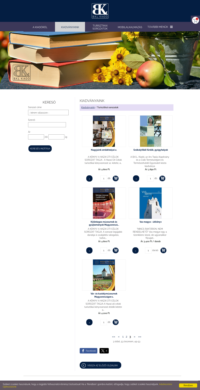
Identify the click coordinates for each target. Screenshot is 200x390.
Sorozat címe (35, 107)
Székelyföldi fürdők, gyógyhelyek (150, 150)
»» (139, 336)
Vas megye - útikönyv (151, 222)
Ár (29, 132)
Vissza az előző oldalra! (102, 365)
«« (113, 336)
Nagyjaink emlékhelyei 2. (104, 150)
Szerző (31, 120)
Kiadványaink (88, 107)
